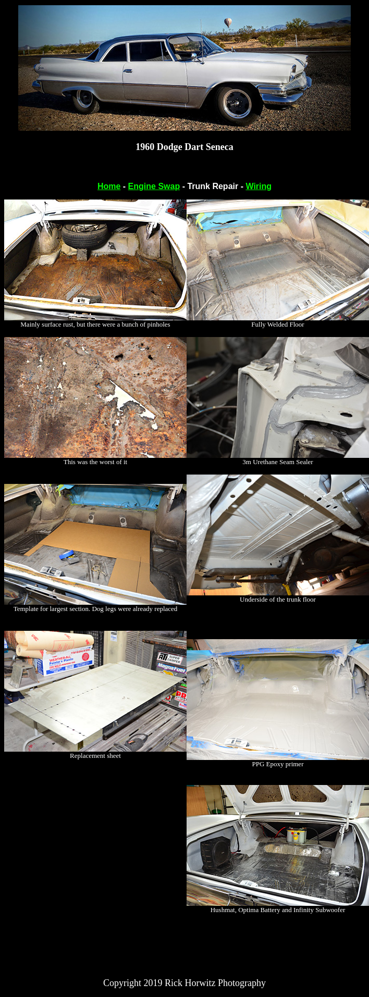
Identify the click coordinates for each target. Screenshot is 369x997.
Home (108, 186)
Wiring (258, 186)
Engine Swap (154, 186)
